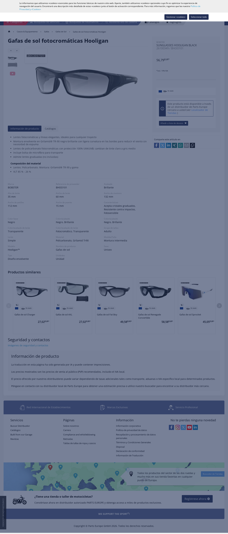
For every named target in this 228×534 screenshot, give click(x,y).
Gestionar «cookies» (175, 16)
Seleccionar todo (199, 16)
